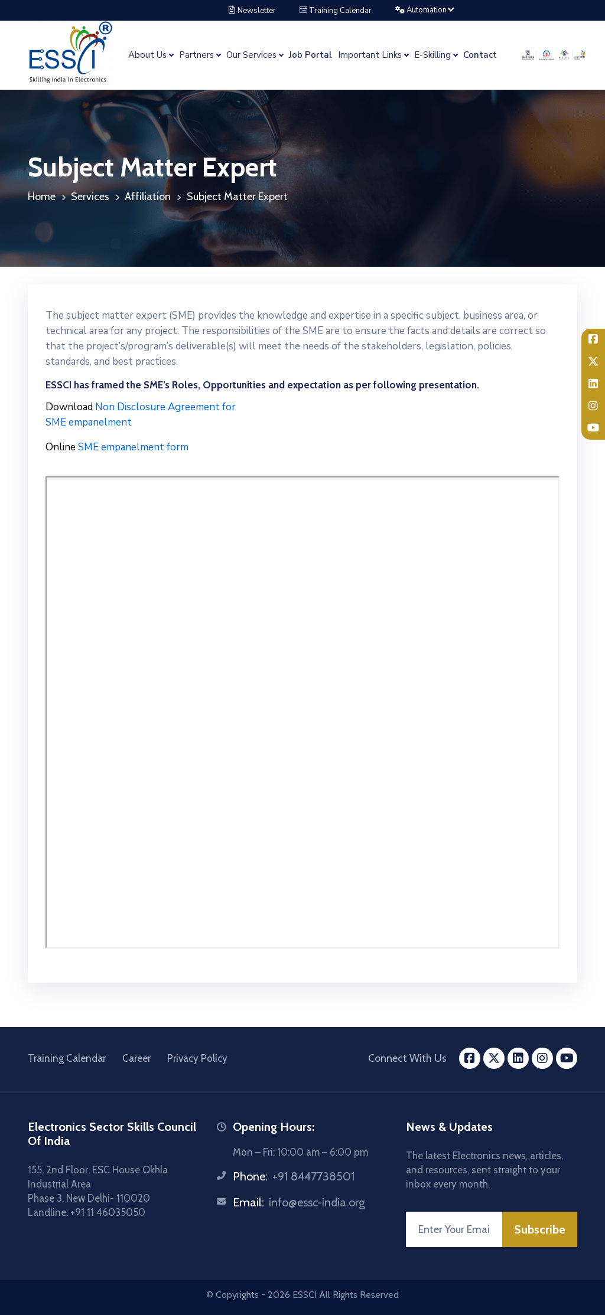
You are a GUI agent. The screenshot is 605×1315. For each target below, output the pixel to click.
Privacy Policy (197, 1058)
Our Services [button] (251, 55)
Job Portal (310, 55)
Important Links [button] (370, 55)
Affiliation (148, 196)
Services (90, 196)
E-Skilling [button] (432, 55)
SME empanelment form (116, 447)
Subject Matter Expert (237, 196)
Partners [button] (196, 55)
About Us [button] (147, 55)
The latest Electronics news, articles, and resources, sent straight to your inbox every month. (484, 1170)
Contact (480, 55)
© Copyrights (232, 1294)
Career (136, 1058)
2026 (279, 1294)
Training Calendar (336, 10)
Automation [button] (421, 10)
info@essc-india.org (317, 1202)
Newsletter (252, 10)
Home (42, 196)
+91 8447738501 (313, 1176)
